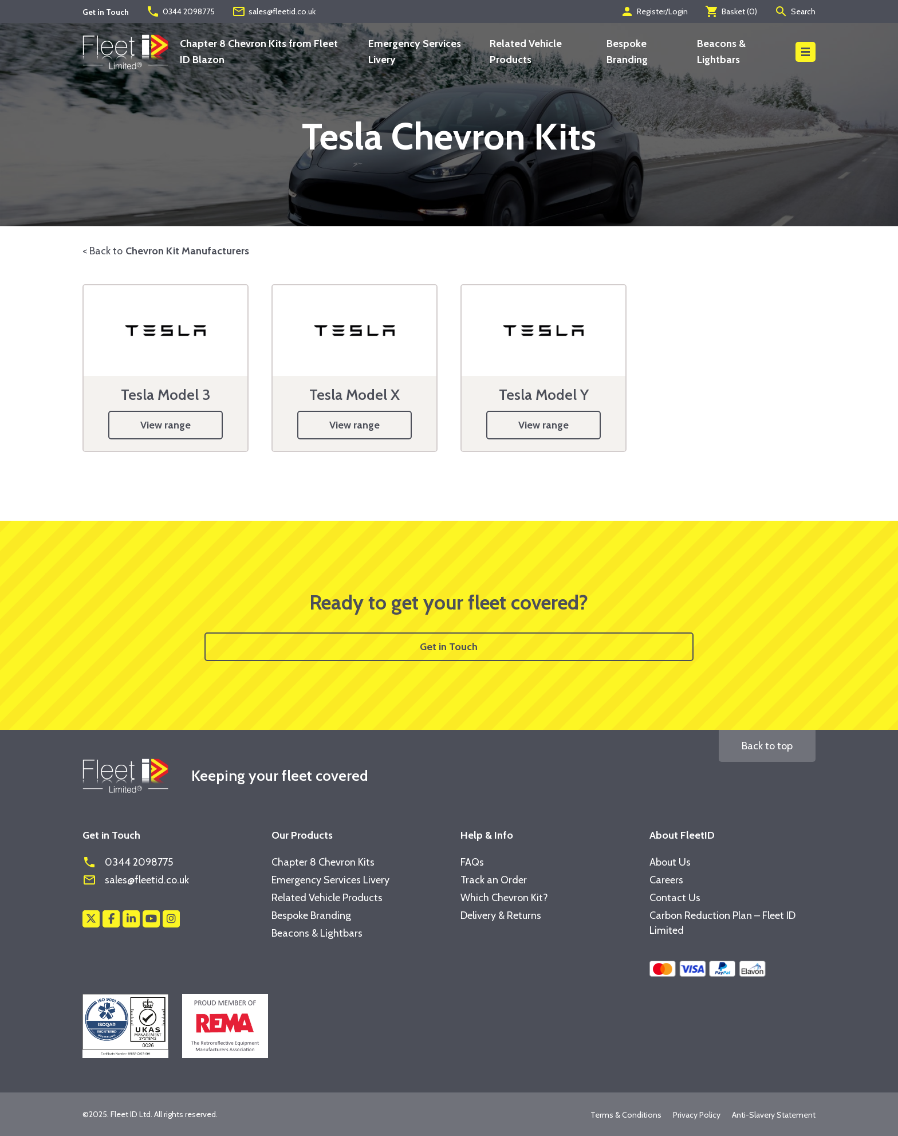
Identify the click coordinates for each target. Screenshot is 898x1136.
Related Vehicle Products (327, 897)
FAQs (472, 862)
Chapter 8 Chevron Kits (323, 862)
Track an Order (493, 880)
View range (165, 425)
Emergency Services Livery (330, 880)
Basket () (731, 11)
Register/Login (654, 11)
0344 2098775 (180, 11)
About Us (670, 862)
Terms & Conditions (625, 1115)
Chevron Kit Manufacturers (187, 251)
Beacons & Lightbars (317, 933)
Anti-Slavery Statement (774, 1115)
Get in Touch (449, 646)
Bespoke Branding (311, 915)
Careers (666, 880)
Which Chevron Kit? (504, 897)
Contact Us (674, 897)
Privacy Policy (696, 1115)
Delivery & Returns (500, 915)
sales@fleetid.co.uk (274, 11)
